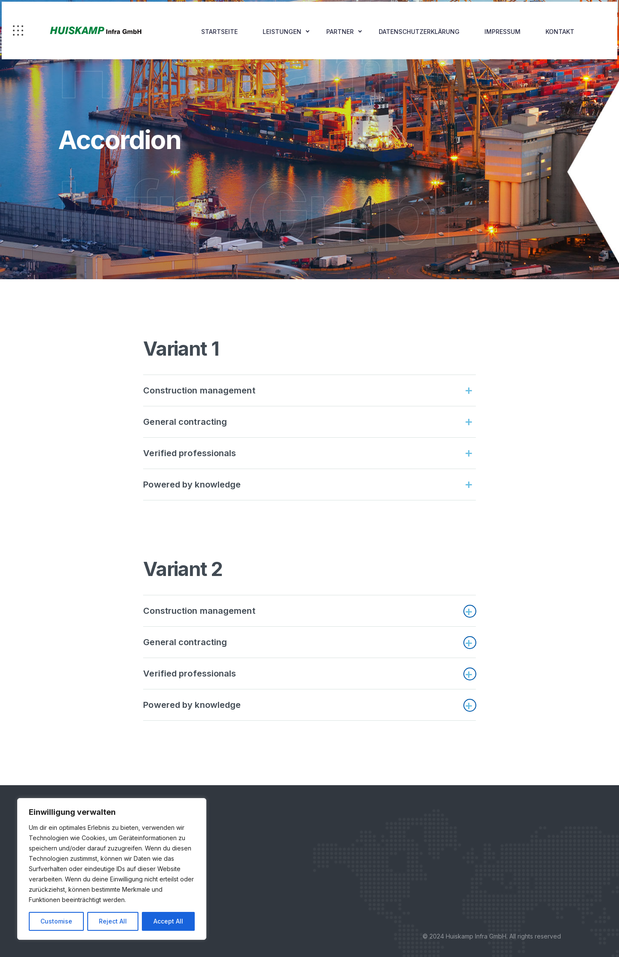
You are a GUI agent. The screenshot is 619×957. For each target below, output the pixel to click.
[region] (111, 869)
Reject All (113, 921)
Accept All (168, 921)
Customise (56, 921)
